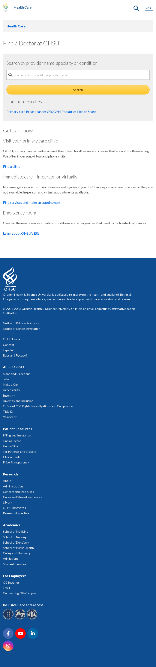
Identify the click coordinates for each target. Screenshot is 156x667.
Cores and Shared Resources (22, 497)
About (7, 481)
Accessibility (11, 390)
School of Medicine (15, 531)
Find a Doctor (12, 441)
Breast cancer (36, 111)
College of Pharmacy (16, 553)
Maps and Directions (16, 374)
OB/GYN (54, 111)
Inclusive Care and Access (23, 605)
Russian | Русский (15, 355)
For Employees (15, 576)
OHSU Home (11, 339)
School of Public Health (18, 548)
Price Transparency (16, 462)
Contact (8, 344)
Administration (13, 486)
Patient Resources (17, 429)
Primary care (15, 111)
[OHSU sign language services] (21, 619)
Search (78, 90)
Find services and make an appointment (31, 202)
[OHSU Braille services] (9, 619)
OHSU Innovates (14, 508)
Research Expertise (16, 513)
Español (8, 350)
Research (10, 474)
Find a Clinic (11, 446)
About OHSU (13, 367)
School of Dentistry (16, 542)
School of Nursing (15, 537)
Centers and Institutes (18, 491)
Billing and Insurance (17, 435)
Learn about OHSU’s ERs (21, 233)
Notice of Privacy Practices (21, 323)
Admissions (10, 558)
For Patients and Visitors (19, 451)
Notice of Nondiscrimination (21, 328)
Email (6, 588)
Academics (11, 525)
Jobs (6, 379)
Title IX (8, 411)
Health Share (86, 111)
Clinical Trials (11, 457)
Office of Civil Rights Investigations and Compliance (38, 406)
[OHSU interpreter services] (32, 619)
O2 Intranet (11, 582)
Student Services (14, 564)
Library (7, 502)
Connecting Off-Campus (19, 593)
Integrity (9, 395)
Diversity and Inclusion (18, 401)
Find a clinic (11, 166)
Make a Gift (10, 384)
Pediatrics (69, 111)
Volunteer (9, 417)
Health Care (23, 7)
